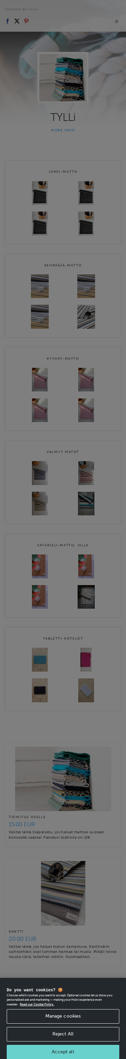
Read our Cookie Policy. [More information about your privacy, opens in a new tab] (37, 1015)
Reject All (63, 1044)
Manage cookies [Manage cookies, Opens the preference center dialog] (63, 1026)
